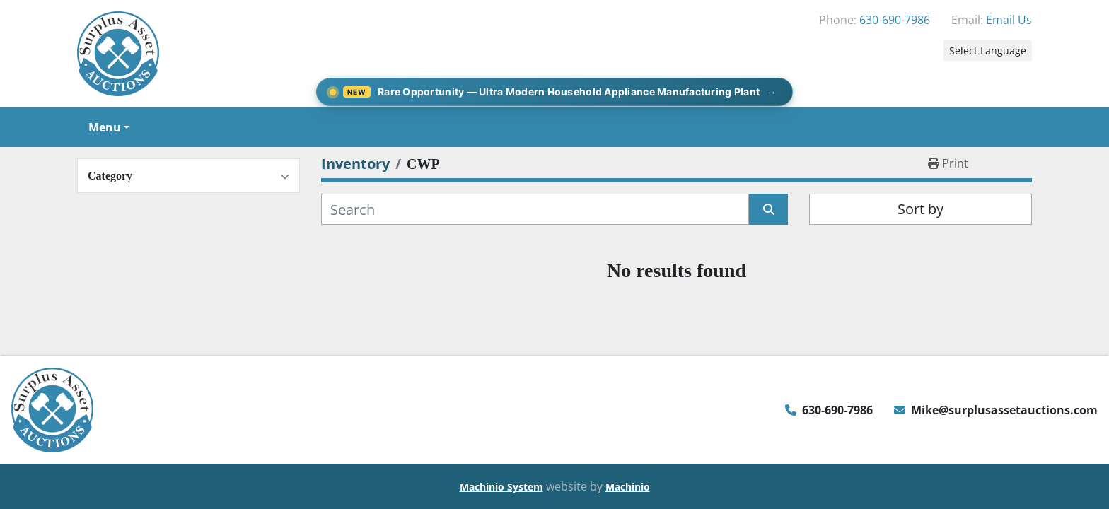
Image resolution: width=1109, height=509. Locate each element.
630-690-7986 (894, 20)
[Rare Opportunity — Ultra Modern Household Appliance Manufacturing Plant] (554, 92)
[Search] (535, 209)
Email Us (1009, 20)
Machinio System (501, 486)
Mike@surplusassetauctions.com (1004, 410)
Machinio (627, 486)
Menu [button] (104, 127)
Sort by (920, 208)
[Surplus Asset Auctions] (52, 408)
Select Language (987, 50)
